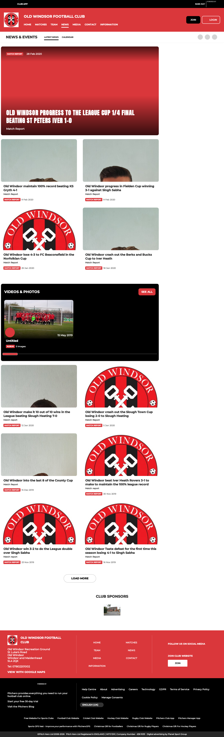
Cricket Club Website (93, 718)
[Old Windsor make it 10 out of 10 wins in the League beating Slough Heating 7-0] (39, 386)
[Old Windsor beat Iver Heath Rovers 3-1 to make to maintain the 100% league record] (121, 454)
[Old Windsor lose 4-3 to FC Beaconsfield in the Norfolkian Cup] (39, 229)
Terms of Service (179, 689)
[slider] (10, 354)
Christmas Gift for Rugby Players (143, 726)
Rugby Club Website (142, 718)
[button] (27, 24)
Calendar (67, 37)
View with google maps (26, 672)
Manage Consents (112, 697)
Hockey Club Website (117, 718)
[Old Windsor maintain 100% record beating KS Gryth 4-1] (39, 160)
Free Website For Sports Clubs (39, 718)
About (103, 689)
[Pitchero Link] (213, 5)
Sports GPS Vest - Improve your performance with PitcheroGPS (59, 726)
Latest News (51, 37)
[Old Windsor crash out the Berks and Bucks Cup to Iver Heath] (121, 229)
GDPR (162, 689)
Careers (133, 689)
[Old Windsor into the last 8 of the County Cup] (39, 454)
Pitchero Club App (165, 718)
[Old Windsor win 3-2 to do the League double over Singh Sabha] (39, 523)
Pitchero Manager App (189, 718)
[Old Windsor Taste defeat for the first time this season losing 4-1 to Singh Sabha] (121, 523)
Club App (22, 4)
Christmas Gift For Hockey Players (179, 726)
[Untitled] (38, 319)
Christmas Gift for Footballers (108, 726)
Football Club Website (68, 718)
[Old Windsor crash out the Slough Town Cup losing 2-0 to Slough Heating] (121, 386)
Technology (148, 689)
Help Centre (89, 689)
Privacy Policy (201, 689)
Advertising (118, 689)
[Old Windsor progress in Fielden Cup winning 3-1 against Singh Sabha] (121, 160)
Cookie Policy (90, 697)
